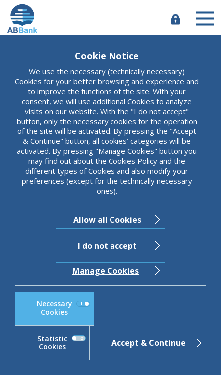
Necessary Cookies (64, 308)
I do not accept (107, 245)
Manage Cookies (105, 270)
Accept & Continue (148, 342)
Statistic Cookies (61, 343)
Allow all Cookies (107, 219)
